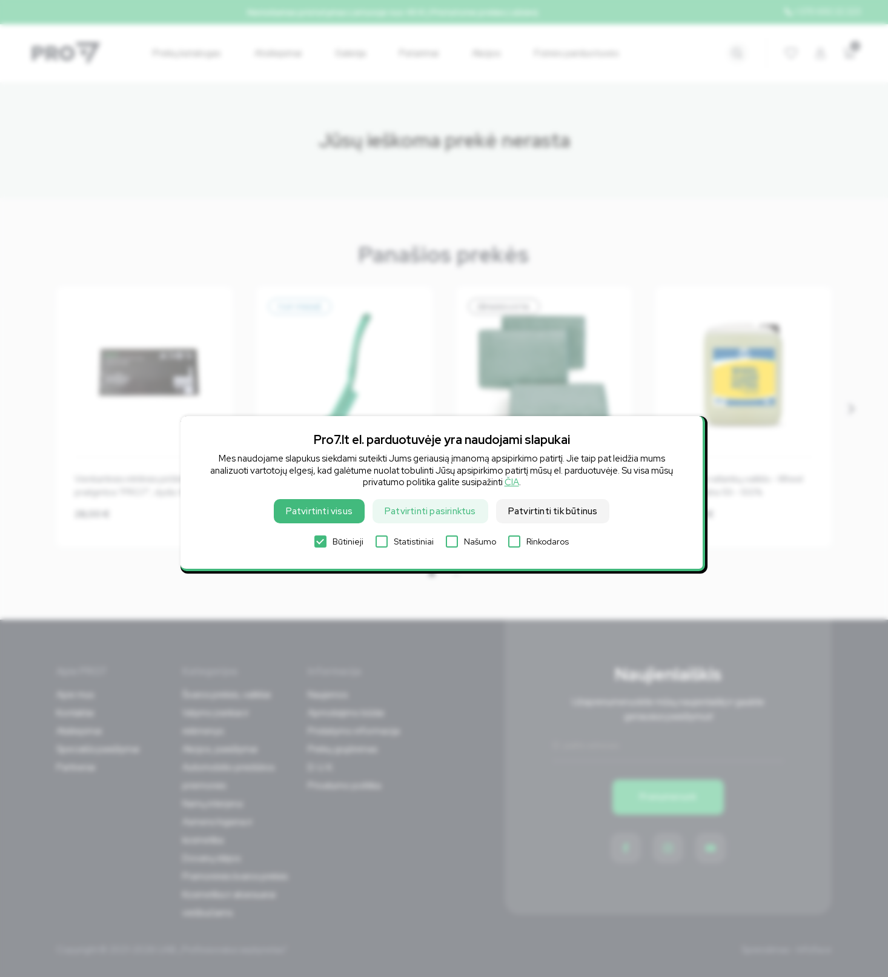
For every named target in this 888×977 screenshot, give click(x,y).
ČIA (512, 482)
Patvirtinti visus (319, 511)
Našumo (471, 541)
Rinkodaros (538, 541)
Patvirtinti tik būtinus (553, 511)
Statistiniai (405, 541)
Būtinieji (338, 541)
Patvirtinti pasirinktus (430, 511)
